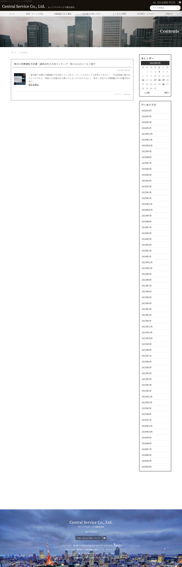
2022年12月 (147, 326)
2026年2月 (147, 122)
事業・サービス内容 (34, 13)
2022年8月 (147, 349)
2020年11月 (147, 425)
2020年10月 (147, 431)
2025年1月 (146, 198)
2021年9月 (146, 408)
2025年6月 (147, 168)
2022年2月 (147, 384)
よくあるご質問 (119, 13)
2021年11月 (147, 402)
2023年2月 (147, 314)
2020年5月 (147, 460)
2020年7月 (147, 449)
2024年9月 (147, 215)
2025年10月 (147, 145)
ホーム (12, 13)
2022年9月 (147, 344)
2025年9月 (147, 151)
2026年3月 (147, 116)
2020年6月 (147, 454)
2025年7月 (147, 162)
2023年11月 (147, 268)
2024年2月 (147, 250)
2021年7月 (146, 419)
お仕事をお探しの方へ (91, 13)
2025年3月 (147, 186)
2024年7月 (147, 227)
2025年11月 (147, 139)
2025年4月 (147, 180)
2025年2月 (147, 192)
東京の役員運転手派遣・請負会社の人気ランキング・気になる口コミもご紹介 (55, 64)
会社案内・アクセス (145, 13)
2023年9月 (147, 273)
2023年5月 (147, 297)
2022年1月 (146, 390)
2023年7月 (147, 285)
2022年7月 (147, 355)
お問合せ (169, 13)
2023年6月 (147, 291)
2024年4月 (147, 244)
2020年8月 (147, 443)
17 (155, 79)
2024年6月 (147, 233)
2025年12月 (147, 133)
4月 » (166, 92)
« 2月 (147, 92)
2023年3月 (147, 309)
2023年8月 (147, 279)
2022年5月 (147, 367)
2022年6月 (147, 361)
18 (159, 79)
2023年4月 (147, 303)
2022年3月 (147, 379)
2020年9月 (147, 437)
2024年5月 (147, 238)
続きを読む (34, 84)
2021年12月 (147, 396)
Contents (126, 94)
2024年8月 (147, 221)
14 (143, 79)
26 (163, 84)
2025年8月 (147, 157)
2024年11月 (147, 203)
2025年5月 (147, 174)
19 (163, 79)
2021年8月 (146, 414)
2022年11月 (147, 332)
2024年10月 (147, 209)
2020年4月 (147, 466)
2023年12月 (147, 262)
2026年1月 (146, 127)
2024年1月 (146, 256)
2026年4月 (147, 110)
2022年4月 (147, 373)
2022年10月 (147, 338)
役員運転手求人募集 (62, 13)
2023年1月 (146, 320)
